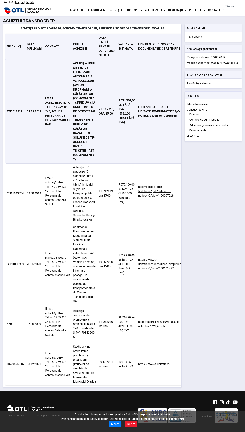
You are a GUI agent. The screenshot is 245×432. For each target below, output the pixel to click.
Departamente (197, 130)
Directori (194, 114)
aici (182, 419)
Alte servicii (153, 10)
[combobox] (232, 10)
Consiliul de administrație (204, 119)
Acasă (74, 10)
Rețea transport (127, 10)
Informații (175, 10)
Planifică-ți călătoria (199, 83)
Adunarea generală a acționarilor (208, 125)
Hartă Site (193, 136)
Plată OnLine (194, 36)
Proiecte (195, 10)
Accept (114, 424)
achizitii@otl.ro (57, 102)
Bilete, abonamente (94, 10)
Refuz (131, 424)
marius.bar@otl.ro (55, 257)
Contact (214, 10)
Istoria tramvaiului (197, 104)
